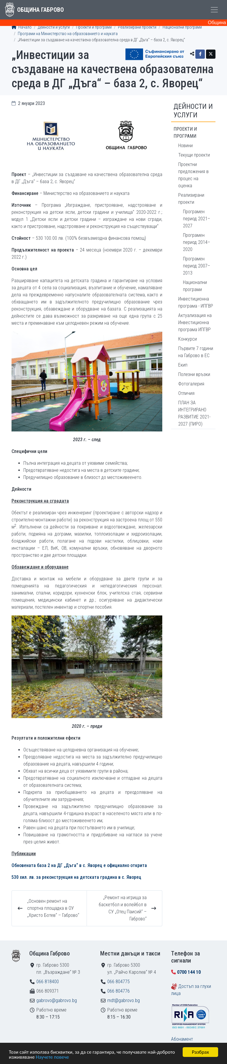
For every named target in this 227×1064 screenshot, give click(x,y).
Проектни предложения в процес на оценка (193, 175)
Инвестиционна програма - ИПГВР (195, 302)
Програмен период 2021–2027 (196, 219)
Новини (185, 145)
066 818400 (47, 981)
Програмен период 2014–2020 (196, 242)
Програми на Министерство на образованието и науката (68, 33)
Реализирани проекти (137, 27)
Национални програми (182, 27)
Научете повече (52, 1057)
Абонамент (182, 1039)
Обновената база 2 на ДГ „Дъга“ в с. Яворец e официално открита (79, 865)
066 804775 (118, 981)
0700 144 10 (189, 972)
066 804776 (118, 991)
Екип (182, 365)
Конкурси (187, 339)
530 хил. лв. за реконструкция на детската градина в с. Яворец (76, 877)
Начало (22, 27)
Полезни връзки (194, 374)
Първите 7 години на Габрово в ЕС (195, 352)
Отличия (186, 393)
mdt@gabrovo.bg (123, 1000)
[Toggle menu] (214, 9)
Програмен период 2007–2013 (196, 266)
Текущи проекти (194, 155)
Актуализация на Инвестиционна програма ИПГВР (195, 322)
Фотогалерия (191, 384)
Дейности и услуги (54, 27)
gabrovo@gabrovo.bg (56, 1000)
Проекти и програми (94, 27)
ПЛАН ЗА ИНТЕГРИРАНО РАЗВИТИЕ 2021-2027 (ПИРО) (194, 413)
